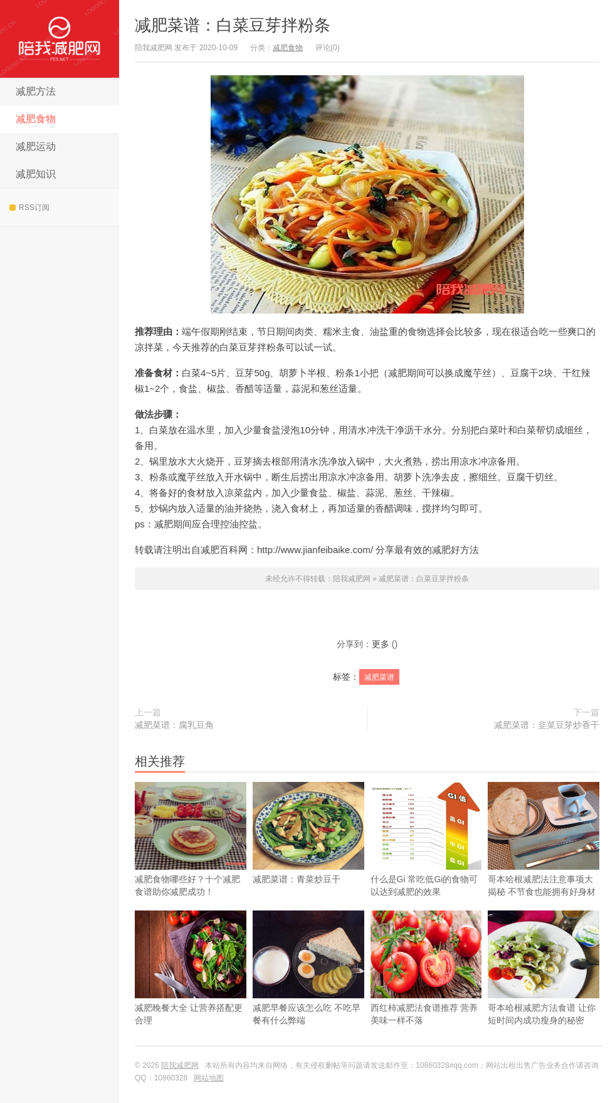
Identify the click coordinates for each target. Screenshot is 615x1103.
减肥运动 (36, 146)
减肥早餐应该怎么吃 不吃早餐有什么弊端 (308, 987)
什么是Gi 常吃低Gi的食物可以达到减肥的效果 (426, 859)
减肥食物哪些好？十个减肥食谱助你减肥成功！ (190, 839)
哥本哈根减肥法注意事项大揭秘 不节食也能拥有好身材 (543, 859)
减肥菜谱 (379, 677)
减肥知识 (36, 174)
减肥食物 (36, 118)
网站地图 (209, 1078)
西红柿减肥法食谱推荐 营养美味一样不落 (426, 987)
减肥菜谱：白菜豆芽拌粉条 (232, 25)
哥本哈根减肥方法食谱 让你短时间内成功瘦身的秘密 (543, 987)
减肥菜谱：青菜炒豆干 (308, 852)
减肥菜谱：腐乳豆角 (174, 725)
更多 (380, 644)
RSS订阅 (29, 207)
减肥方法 (36, 91)
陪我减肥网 (59, 39)
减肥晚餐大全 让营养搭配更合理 (190, 987)
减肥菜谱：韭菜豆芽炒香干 (546, 725)
